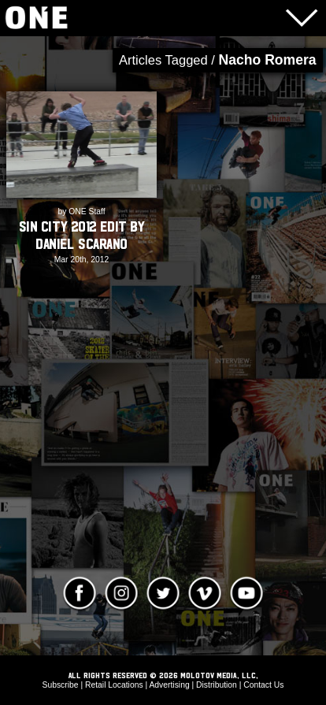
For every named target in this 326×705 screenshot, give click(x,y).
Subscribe (61, 685)
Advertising (169, 685)
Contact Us (263, 685)
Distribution (216, 685)
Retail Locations (114, 685)
